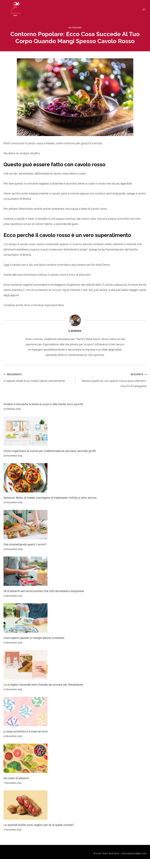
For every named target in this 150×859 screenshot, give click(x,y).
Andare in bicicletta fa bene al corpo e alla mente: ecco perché (43, 404)
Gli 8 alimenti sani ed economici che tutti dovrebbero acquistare (44, 591)
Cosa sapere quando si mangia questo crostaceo (34, 637)
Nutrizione (75, 28)
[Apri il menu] (143, 9)
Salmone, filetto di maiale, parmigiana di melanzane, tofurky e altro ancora (50, 497)
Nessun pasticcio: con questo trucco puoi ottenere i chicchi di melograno (112, 380)
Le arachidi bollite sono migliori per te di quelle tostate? (39, 824)
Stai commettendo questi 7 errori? (25, 544)
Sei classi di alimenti (16, 778)
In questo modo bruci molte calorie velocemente (38, 377)
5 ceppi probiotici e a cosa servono (26, 731)
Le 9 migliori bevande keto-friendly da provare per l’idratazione (43, 684)
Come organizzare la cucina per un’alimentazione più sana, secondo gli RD (50, 450)
